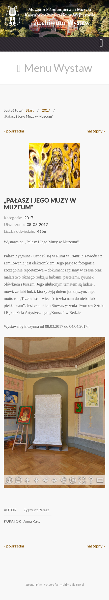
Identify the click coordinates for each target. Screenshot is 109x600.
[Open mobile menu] (101, 42)
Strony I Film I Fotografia (41, 584)
